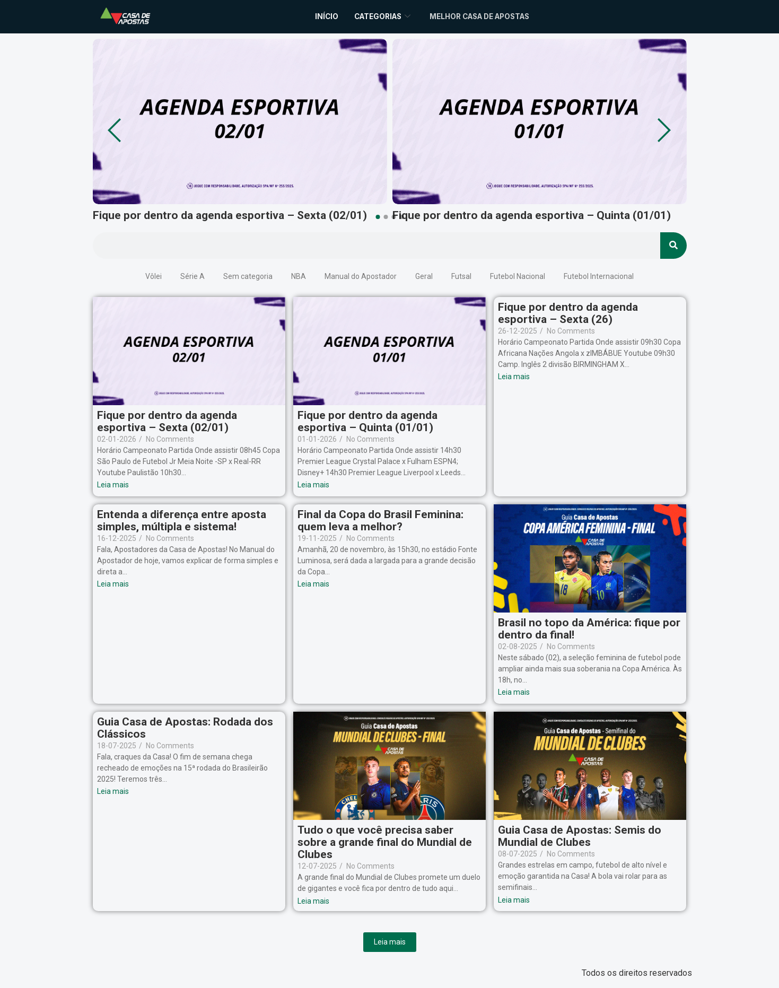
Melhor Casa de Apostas (483, 16)
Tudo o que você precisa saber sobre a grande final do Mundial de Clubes (384, 842)
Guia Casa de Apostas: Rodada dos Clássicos (185, 728)
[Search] (673, 245)
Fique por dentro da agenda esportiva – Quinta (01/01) (531, 215)
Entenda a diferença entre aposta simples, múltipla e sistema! (181, 521)
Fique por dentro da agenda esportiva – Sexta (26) (568, 313)
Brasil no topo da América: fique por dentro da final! (589, 629)
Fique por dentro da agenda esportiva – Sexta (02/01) (230, 215)
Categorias (375, 16)
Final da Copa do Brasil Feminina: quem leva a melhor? (380, 521)
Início (315, 16)
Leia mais (390, 942)
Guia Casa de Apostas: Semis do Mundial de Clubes (579, 836)
